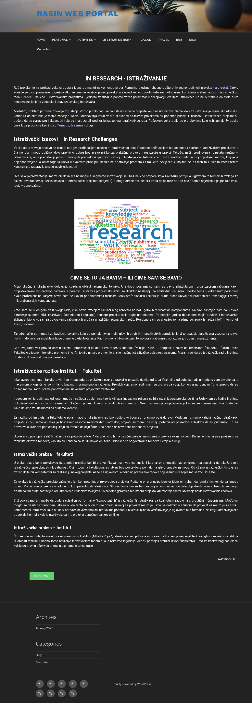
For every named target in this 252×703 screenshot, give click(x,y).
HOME (41, 39)
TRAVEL (163, 39)
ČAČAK (146, 39)
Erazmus (76, 125)
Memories (43, 49)
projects (220, 87)
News (192, 39)
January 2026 (44, 628)
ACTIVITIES (86, 39)
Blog (179, 39)
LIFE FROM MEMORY (118, 39)
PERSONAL (61, 39)
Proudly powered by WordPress (131, 684)
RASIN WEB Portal (78, 13)
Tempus (63, 125)
